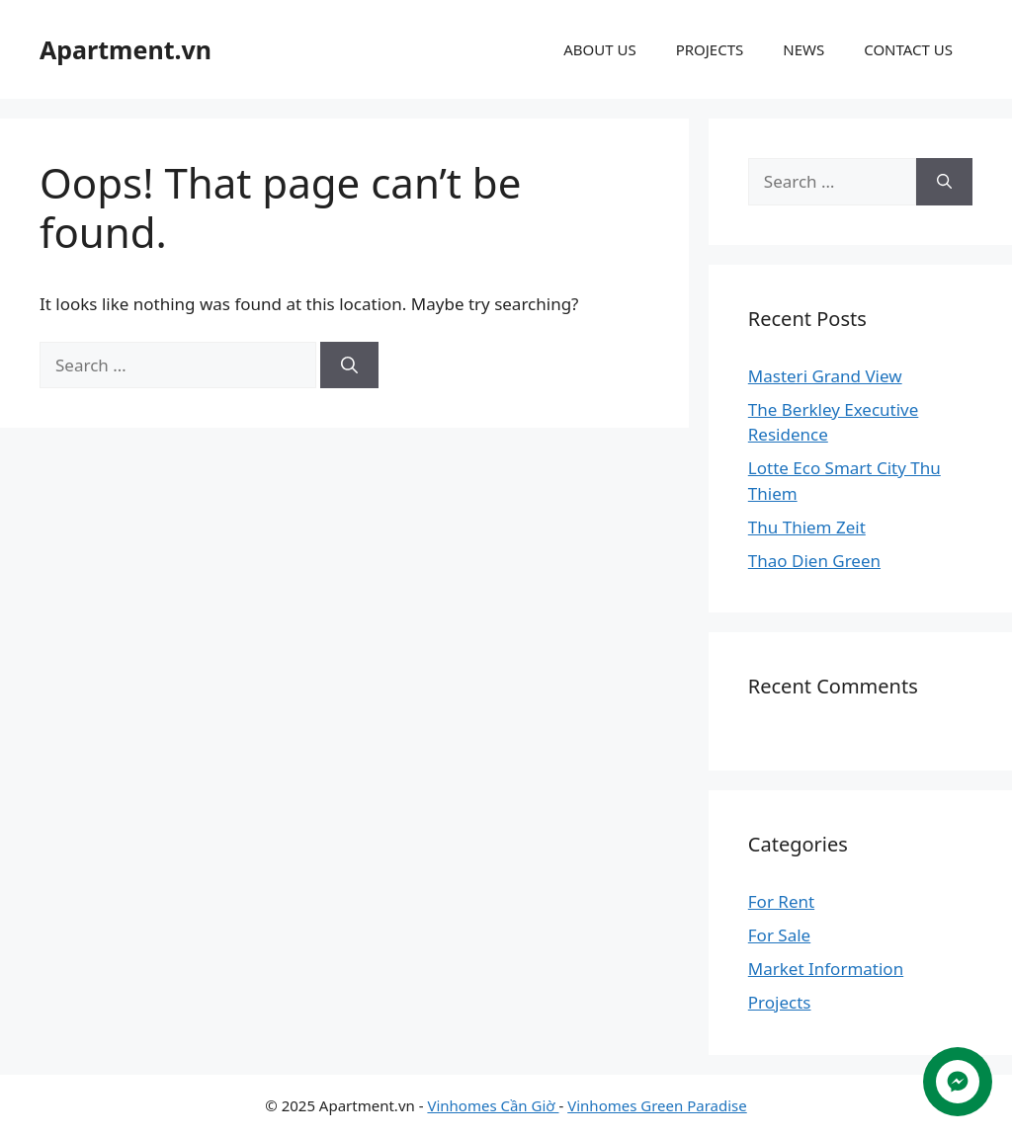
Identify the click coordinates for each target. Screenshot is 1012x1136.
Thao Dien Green (814, 560)
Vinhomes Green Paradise (657, 1105)
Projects (779, 1002)
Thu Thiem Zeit (807, 527)
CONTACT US (908, 49)
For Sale (779, 935)
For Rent (781, 901)
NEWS (803, 49)
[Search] (349, 365)
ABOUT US (599, 49)
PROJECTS (710, 49)
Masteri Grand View (825, 376)
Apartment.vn (125, 49)
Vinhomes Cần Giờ (492, 1105)
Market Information (825, 968)
